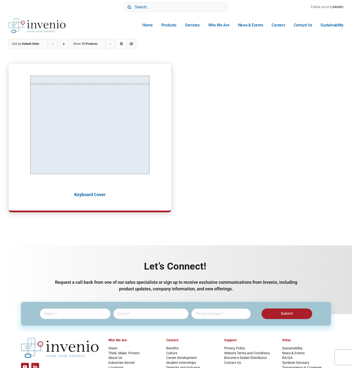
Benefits (172, 348)
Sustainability (292, 348)
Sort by (25, 44)
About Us (115, 358)
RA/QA (287, 358)
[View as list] (131, 44)
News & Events (293, 353)
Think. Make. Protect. (124, 353)
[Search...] (176, 7)
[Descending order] (63, 44)
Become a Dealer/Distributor (245, 358)
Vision (113, 348)
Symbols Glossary (295, 363)
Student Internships (181, 363)
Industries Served (121, 363)
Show (85, 44)
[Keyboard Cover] (90, 125)
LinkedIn (336, 7)
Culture (171, 353)
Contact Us (232, 363)
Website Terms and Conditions (247, 353)
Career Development (181, 358)
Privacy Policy (234, 348)
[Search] (129, 7)
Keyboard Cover (89, 194)
